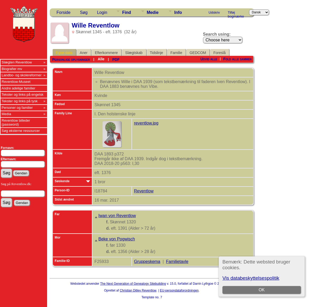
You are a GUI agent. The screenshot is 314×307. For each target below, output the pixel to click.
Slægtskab (133, 53)
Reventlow (144, 191)
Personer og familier (17, 108)
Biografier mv (12, 69)
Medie (153, 12)
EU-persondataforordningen (179, 290)
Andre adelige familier (18, 88)
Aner (84, 53)
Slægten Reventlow (17, 62)
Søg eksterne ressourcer (21, 131)
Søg (83, 12)
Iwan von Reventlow (117, 215)
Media (6, 114)
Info (178, 12)
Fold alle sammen (237, 59)
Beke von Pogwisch (116, 239)
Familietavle (177, 261)
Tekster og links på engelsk (22, 94)
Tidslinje (156, 53)
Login (102, 12)
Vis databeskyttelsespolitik (250, 278)
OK (262, 290)
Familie (176, 53)
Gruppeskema (147, 261)
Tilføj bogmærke (236, 13)
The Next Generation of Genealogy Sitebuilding (133, 284)
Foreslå (219, 53)
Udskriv (214, 12)
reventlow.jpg (146, 123)
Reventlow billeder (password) (16, 122)
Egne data (64, 53)
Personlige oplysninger (71, 59)
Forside (63, 12)
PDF (116, 59)
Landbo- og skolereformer (22, 75)
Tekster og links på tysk (20, 101)
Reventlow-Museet (16, 82)
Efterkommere (106, 53)
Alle (101, 59)
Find (126, 12)
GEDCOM (197, 53)
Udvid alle (208, 59)
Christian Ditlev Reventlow (138, 290)
